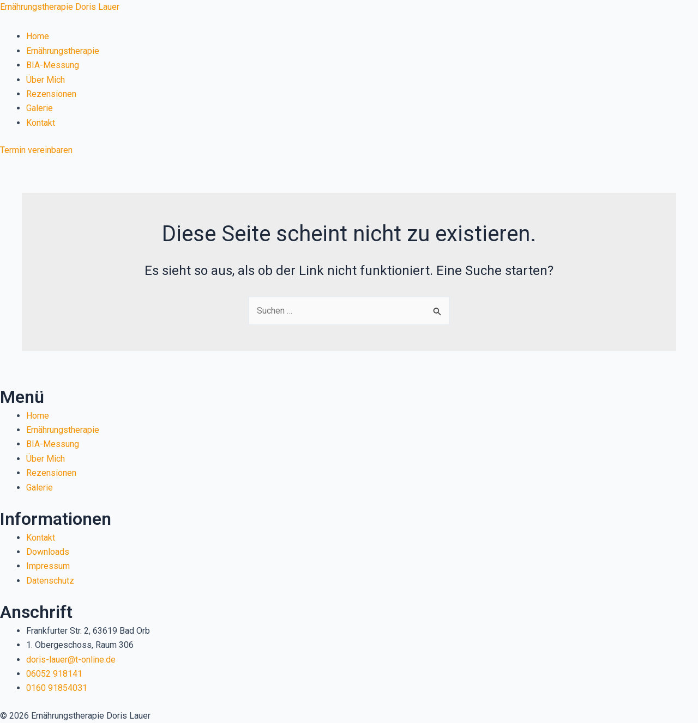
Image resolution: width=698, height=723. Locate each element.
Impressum (48, 566)
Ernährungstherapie (62, 51)
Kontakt (40, 123)
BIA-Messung (52, 65)
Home (37, 36)
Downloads (47, 552)
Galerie (39, 108)
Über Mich (45, 80)
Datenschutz (50, 580)
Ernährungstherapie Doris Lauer (59, 7)
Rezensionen (51, 94)
